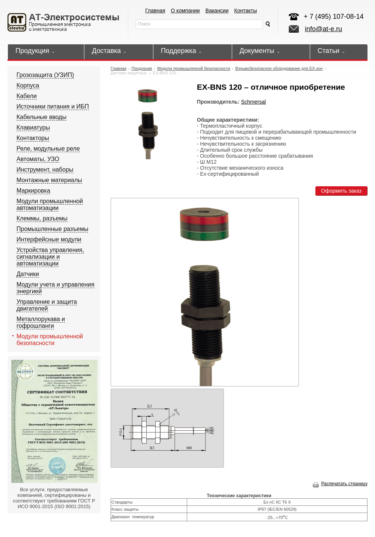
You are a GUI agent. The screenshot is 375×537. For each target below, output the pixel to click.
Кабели (26, 96)
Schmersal (253, 102)
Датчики (27, 274)
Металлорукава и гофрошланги (40, 322)
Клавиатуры (33, 127)
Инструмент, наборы (45, 169)
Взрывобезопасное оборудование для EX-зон (278, 68)
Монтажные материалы (49, 180)
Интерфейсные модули (48, 239)
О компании (185, 11)
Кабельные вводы (41, 117)
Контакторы (32, 138)
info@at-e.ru (323, 29)
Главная (155, 11)
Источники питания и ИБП (52, 106)
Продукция (142, 68)
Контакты (245, 11)
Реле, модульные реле (48, 148)
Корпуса (27, 85)
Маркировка (33, 190)
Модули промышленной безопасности (49, 339)
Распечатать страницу (340, 483)
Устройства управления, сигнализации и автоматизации (50, 257)
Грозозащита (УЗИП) (45, 75)
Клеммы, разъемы (42, 218)
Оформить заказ (341, 191)
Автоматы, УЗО (37, 159)
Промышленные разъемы (52, 229)
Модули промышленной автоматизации (49, 204)
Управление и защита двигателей (46, 305)
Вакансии (217, 11)
